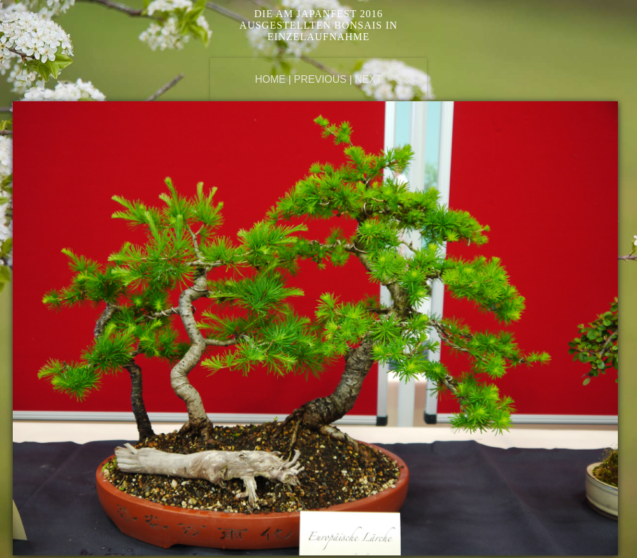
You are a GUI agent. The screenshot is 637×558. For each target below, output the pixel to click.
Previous (320, 79)
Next (368, 79)
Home (270, 79)
